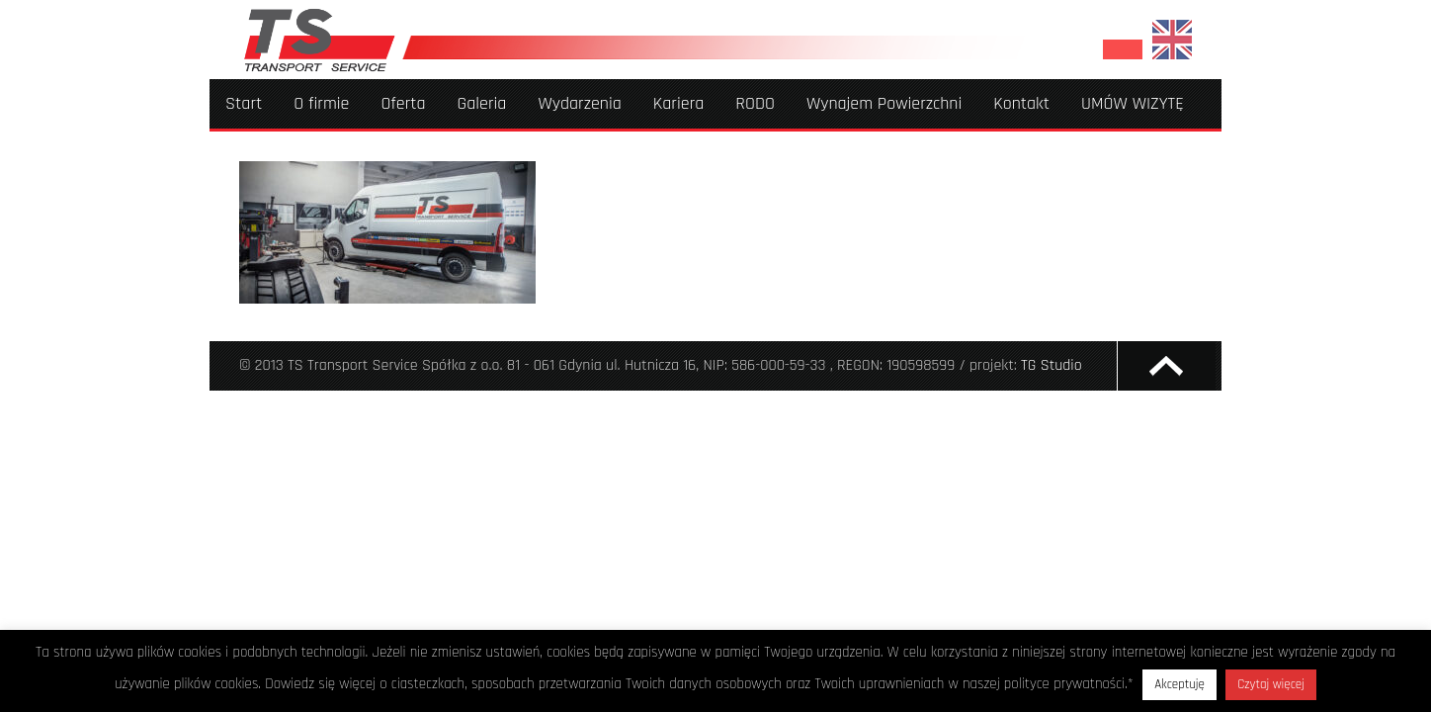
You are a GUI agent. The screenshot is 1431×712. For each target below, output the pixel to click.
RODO (755, 103)
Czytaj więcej (1271, 684)
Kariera (679, 103)
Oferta (402, 103)
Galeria (482, 103)
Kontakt (1021, 103)
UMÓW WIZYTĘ (1132, 103)
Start (243, 103)
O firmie (321, 103)
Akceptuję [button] (1179, 684)
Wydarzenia (579, 103)
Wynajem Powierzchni (884, 103)
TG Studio (1051, 365)
